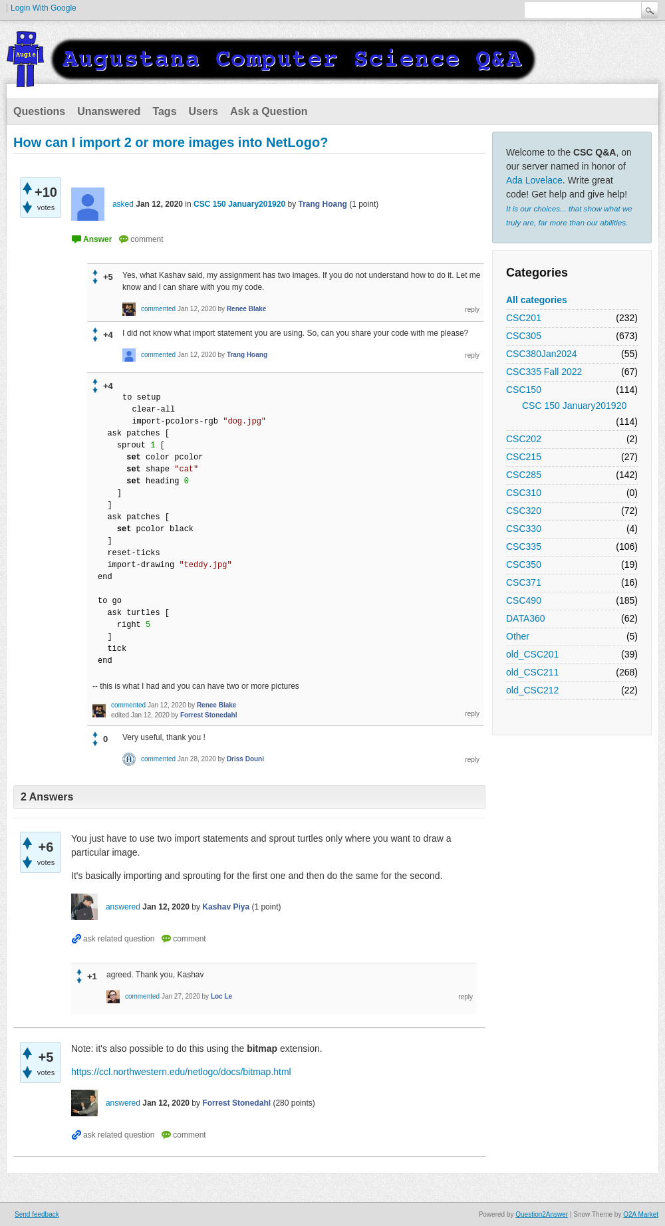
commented (158, 308)
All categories (536, 300)
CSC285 (523, 474)
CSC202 (523, 438)
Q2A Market (640, 1214)
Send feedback (37, 1214)
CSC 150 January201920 (574, 405)
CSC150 (523, 389)
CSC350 (523, 564)
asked (123, 204)
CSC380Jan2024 (541, 353)
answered (123, 907)
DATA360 (525, 618)
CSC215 (523, 456)
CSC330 (523, 528)
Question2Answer (541, 1214)
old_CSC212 (532, 690)
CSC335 (523, 546)
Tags (164, 111)
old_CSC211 (532, 672)
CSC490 (523, 600)
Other (517, 636)
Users (203, 111)
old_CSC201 (532, 654)
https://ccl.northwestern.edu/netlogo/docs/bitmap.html (181, 1071)
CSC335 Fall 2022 (544, 371)
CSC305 (523, 335)
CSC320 (523, 510)
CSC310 (523, 492)
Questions (39, 111)
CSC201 (523, 317)
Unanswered (108, 111)
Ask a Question (268, 111)
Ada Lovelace (534, 180)
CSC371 (523, 582)
